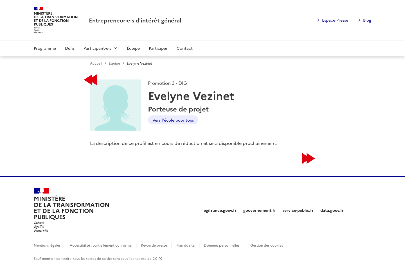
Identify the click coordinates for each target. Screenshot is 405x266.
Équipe (133, 48)
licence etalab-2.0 (143, 258)
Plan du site (185, 245)
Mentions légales (47, 245)
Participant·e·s (97, 48)
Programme (45, 48)
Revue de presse (154, 245)
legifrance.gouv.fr (219, 210)
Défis (70, 48)
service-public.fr (298, 210)
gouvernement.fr (259, 210)
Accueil (96, 63)
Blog (367, 20)
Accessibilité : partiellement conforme (101, 245)
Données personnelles (221, 245)
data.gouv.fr (332, 210)
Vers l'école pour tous (173, 120)
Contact (185, 48)
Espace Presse (335, 20)
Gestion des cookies (266, 245)
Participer (158, 48)
